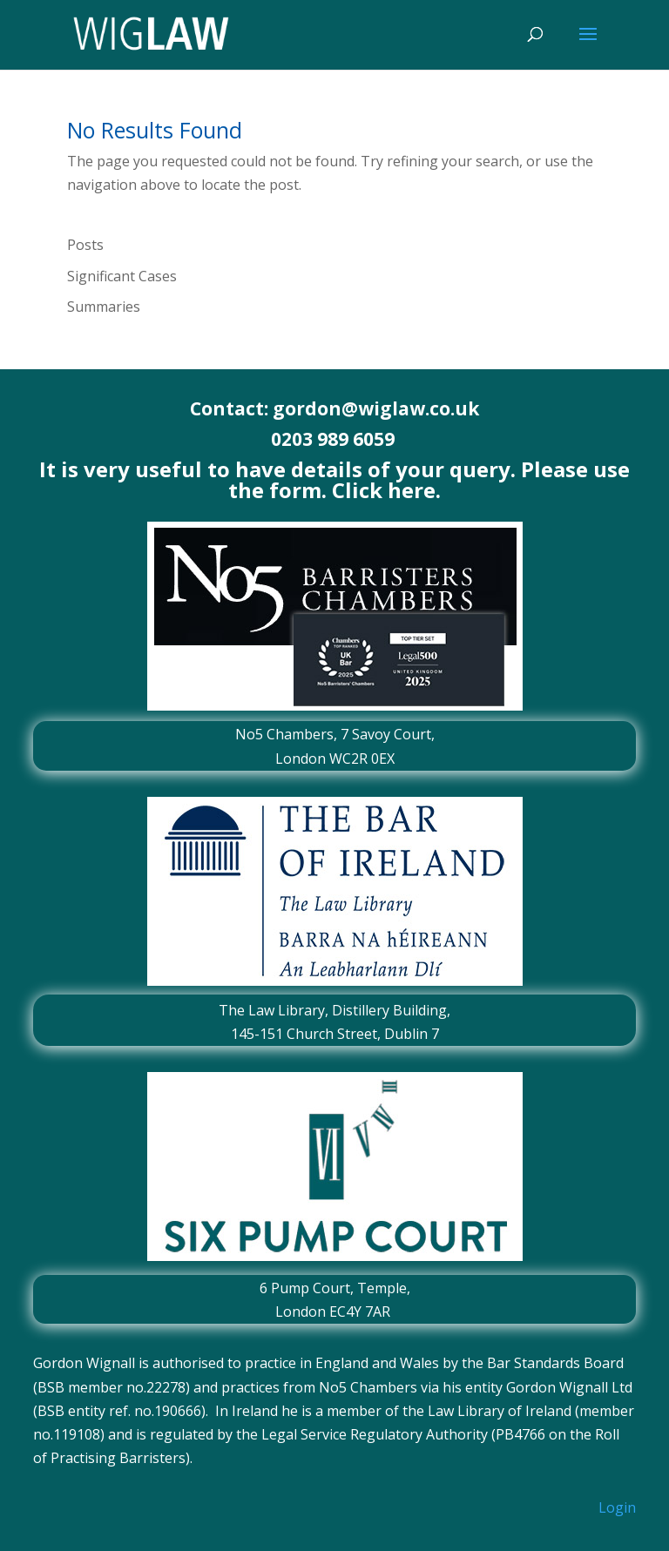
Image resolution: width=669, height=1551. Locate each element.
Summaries (103, 306)
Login (617, 1507)
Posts (85, 244)
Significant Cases (122, 276)
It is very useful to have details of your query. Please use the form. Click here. (334, 479)
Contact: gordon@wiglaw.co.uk (334, 408)
